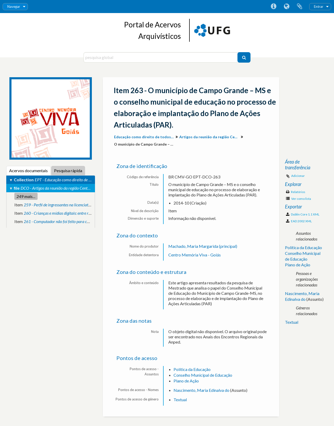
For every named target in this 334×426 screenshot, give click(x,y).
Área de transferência (299, 6)
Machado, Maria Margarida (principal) (202, 246)
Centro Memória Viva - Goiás (194, 254)
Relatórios (295, 192)
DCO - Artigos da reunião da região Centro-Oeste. (62, 187)
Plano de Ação (186, 380)
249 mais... (25, 196)
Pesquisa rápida (68, 170)
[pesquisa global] (161, 57)
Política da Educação (192, 369)
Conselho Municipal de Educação (203, 375)
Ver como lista (298, 199)
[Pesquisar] (243, 57)
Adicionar (298, 176)
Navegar (13, 6)
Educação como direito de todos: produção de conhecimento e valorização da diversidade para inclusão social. (144, 137)
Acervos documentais (28, 170)
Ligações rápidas (273, 6)
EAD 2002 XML (299, 221)
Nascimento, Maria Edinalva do (201, 390)
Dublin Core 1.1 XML (302, 214)
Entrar (318, 6)
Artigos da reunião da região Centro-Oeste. (210, 137)
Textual (180, 399)
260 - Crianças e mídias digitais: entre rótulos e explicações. (73, 213)
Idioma (286, 6)
